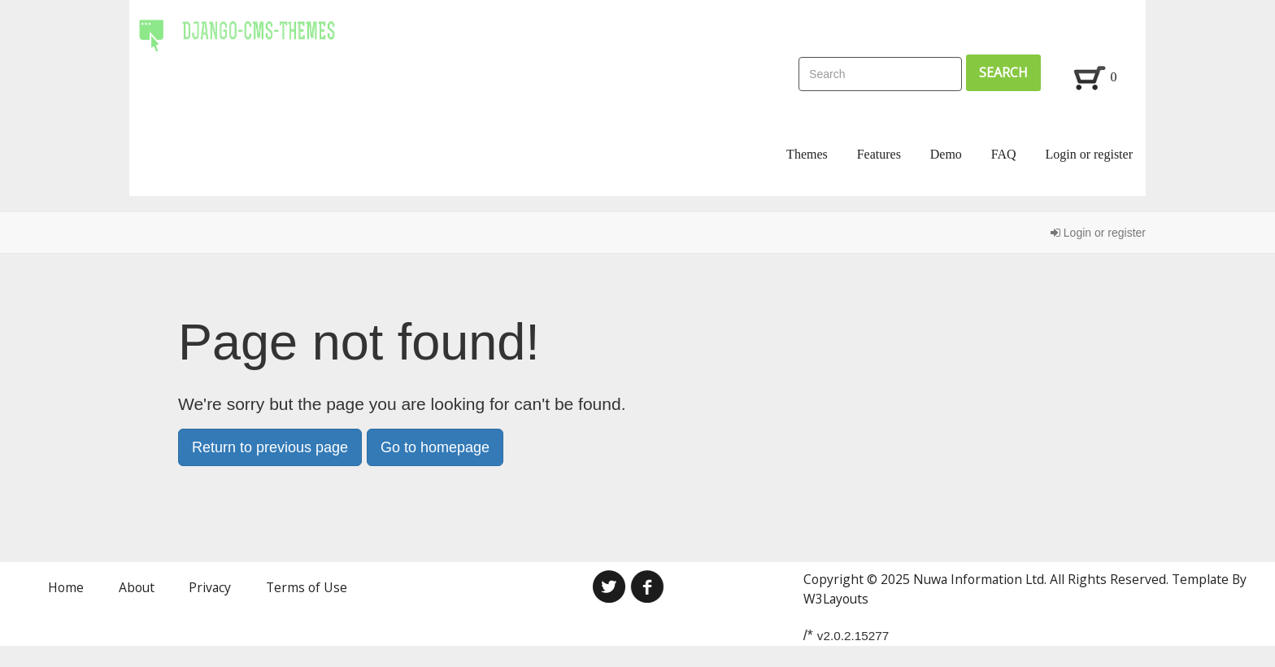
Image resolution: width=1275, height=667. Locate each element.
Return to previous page (270, 447)
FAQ (1003, 154)
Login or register (1089, 154)
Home (66, 587)
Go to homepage (435, 447)
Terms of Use (306, 587)
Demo (946, 154)
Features (879, 154)
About (136, 587)
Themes (807, 154)
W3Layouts (835, 599)
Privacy (210, 587)
